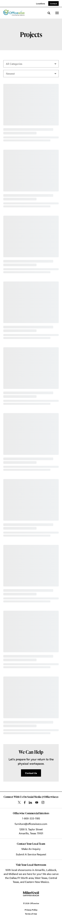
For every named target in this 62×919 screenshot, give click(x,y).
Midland (13, 874)
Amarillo (40, 870)
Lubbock (51, 870)
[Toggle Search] (49, 13)
